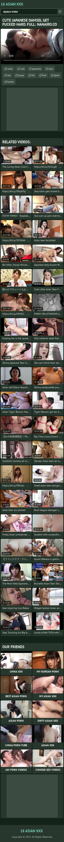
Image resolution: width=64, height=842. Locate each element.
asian (10, 68)
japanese (36, 68)
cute (22, 68)
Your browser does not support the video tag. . (32, 46)
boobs (10, 81)
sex (9, 75)
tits (33, 75)
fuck (44, 75)
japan (57, 75)
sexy (50, 68)
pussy (21, 75)
